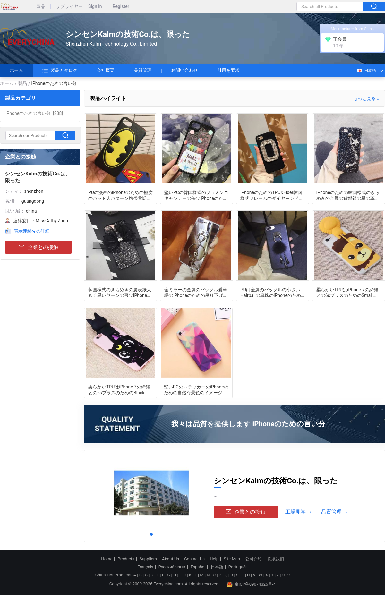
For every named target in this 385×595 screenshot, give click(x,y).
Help (214, 559)
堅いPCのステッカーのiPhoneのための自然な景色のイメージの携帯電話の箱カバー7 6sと (196, 389)
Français (145, 567)
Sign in (95, 6)
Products (126, 559)
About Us (170, 559)
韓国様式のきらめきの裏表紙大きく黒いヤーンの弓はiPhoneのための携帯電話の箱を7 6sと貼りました (119, 292)
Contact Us (194, 559)
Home (106, 559)
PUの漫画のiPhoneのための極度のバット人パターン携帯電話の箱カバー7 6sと (120, 195)
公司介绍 (253, 559)
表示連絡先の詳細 (32, 231)
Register (121, 6)
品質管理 (143, 70)
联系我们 (275, 559)
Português (238, 567)
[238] (34, 113)
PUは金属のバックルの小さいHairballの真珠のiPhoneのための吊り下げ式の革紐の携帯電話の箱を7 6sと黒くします (271, 292)
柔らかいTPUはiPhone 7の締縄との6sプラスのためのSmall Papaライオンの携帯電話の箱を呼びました (348, 292)
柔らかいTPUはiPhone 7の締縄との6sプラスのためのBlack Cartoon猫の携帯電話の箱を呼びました (119, 389)
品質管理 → (334, 512)
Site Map (232, 559)
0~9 (286, 575)
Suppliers (148, 559)
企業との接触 (38, 247)
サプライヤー (69, 6)
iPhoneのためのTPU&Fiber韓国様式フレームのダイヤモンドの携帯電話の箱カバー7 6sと (271, 195)
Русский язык (171, 567)
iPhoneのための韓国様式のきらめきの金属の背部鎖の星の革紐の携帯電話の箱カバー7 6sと (348, 195)
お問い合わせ (184, 70)
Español (198, 567)
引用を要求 (228, 70)
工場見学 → (298, 512)
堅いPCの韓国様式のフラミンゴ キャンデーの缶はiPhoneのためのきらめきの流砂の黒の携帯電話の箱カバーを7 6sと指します (196, 195)
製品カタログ (59, 70)
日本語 (366, 70)
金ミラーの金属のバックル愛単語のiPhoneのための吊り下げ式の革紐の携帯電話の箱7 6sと (195, 292)
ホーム (16, 70)
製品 (40, 6)
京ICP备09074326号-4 (251, 584)
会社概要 (106, 70)
